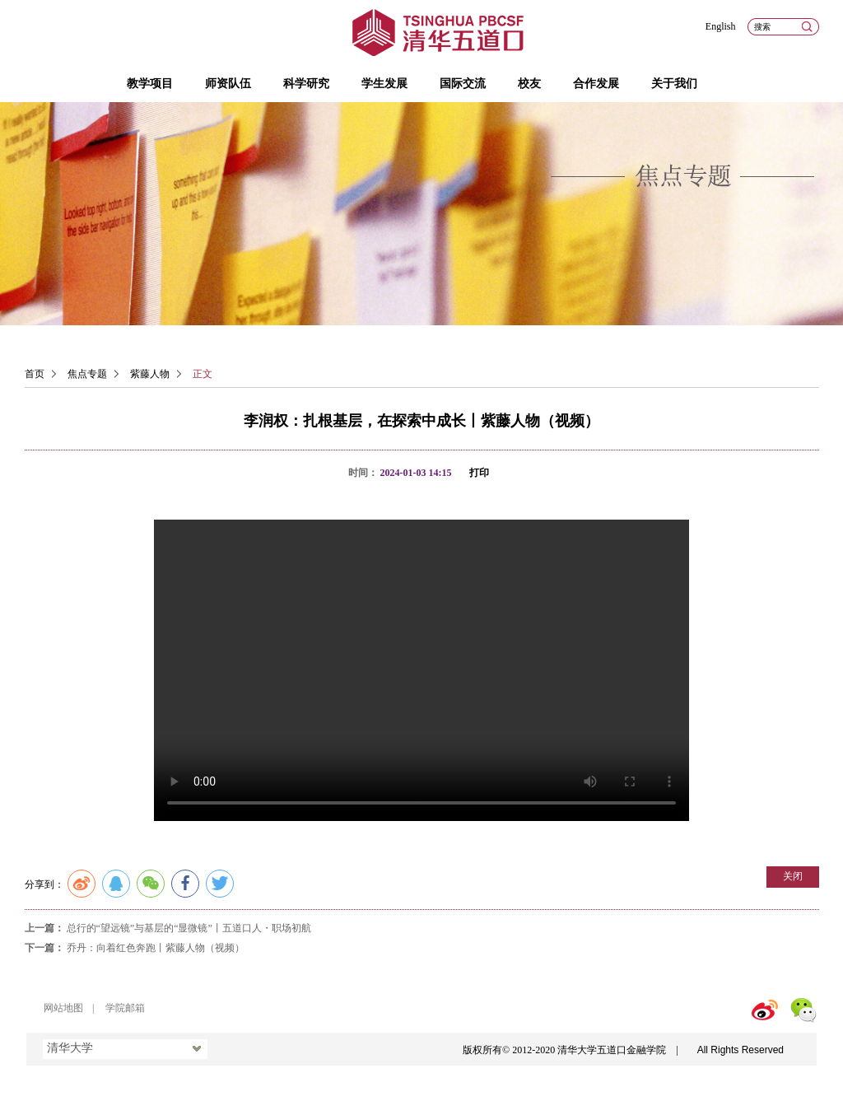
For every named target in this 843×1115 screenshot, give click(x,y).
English (721, 26)
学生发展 (384, 83)
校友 (529, 83)
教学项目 (150, 83)
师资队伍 (228, 83)
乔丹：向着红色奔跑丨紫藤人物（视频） (156, 948)
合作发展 (596, 83)
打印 (479, 472)
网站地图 (63, 1008)
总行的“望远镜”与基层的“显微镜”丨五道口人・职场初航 (189, 928)
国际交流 (463, 83)
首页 (34, 374)
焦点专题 (87, 374)
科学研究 (306, 83)
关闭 (793, 876)
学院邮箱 (125, 1008)
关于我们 (674, 83)
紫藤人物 (150, 374)
